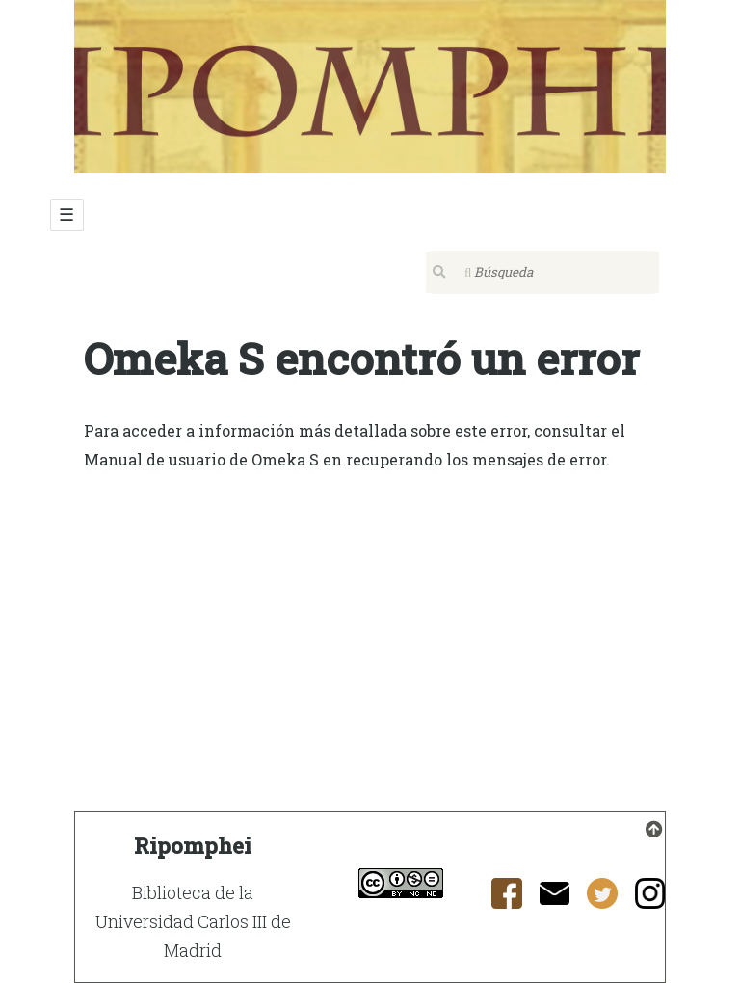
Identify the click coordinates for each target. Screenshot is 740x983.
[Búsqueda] (542, 272)
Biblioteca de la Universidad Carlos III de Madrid (193, 921)
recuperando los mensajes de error (476, 459)
